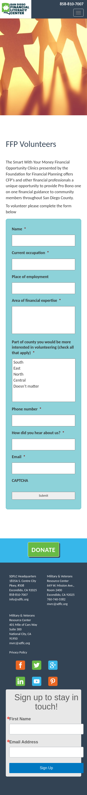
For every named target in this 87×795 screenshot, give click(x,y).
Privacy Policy (18, 652)
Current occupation (30, 252)
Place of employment (30, 276)
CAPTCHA (20, 480)
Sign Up (46, 768)
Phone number (27, 409)
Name (19, 228)
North (44, 374)
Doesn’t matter (44, 386)
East (44, 368)
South (44, 362)
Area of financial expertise (36, 300)
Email (18, 456)
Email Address (23, 742)
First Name (20, 719)
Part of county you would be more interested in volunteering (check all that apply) (43, 347)
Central (44, 380)
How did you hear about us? (38, 432)
